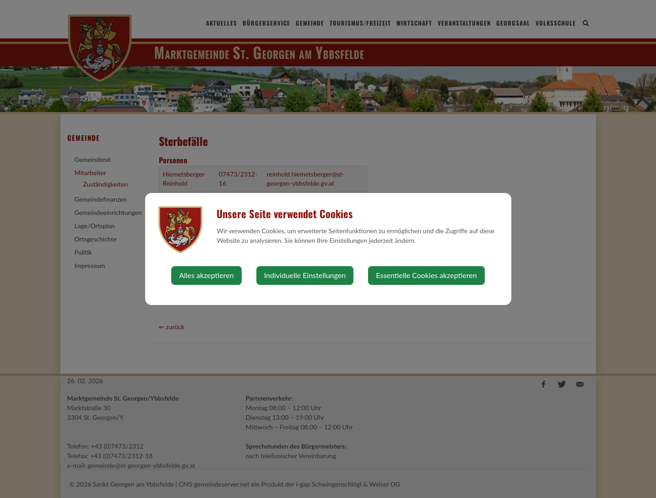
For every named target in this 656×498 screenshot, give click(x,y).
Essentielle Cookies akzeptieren (426, 275)
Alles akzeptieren (206, 275)
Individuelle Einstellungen (305, 275)
